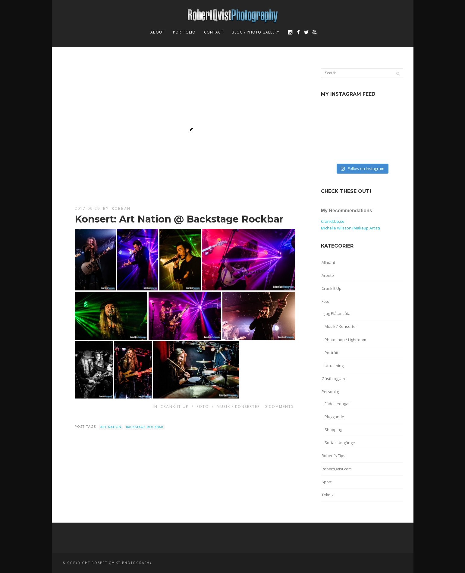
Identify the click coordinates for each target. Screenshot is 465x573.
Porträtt (331, 352)
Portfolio (184, 32)
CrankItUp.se (332, 221)
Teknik (328, 495)
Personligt (331, 391)
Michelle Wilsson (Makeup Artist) (350, 228)
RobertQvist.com (337, 469)
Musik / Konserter (238, 406)
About (157, 32)
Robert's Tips (333, 455)
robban (121, 208)
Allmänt (328, 262)
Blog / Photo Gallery (255, 32)
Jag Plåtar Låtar (338, 313)
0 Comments (279, 406)
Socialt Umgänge (340, 442)
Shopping (333, 429)
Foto (202, 406)
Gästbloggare (334, 378)
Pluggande (334, 416)
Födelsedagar (337, 403)
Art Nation (110, 427)
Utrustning (334, 365)
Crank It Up (175, 406)
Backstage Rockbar (144, 427)
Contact (213, 32)
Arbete (328, 275)
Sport (326, 482)
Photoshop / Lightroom (345, 339)
